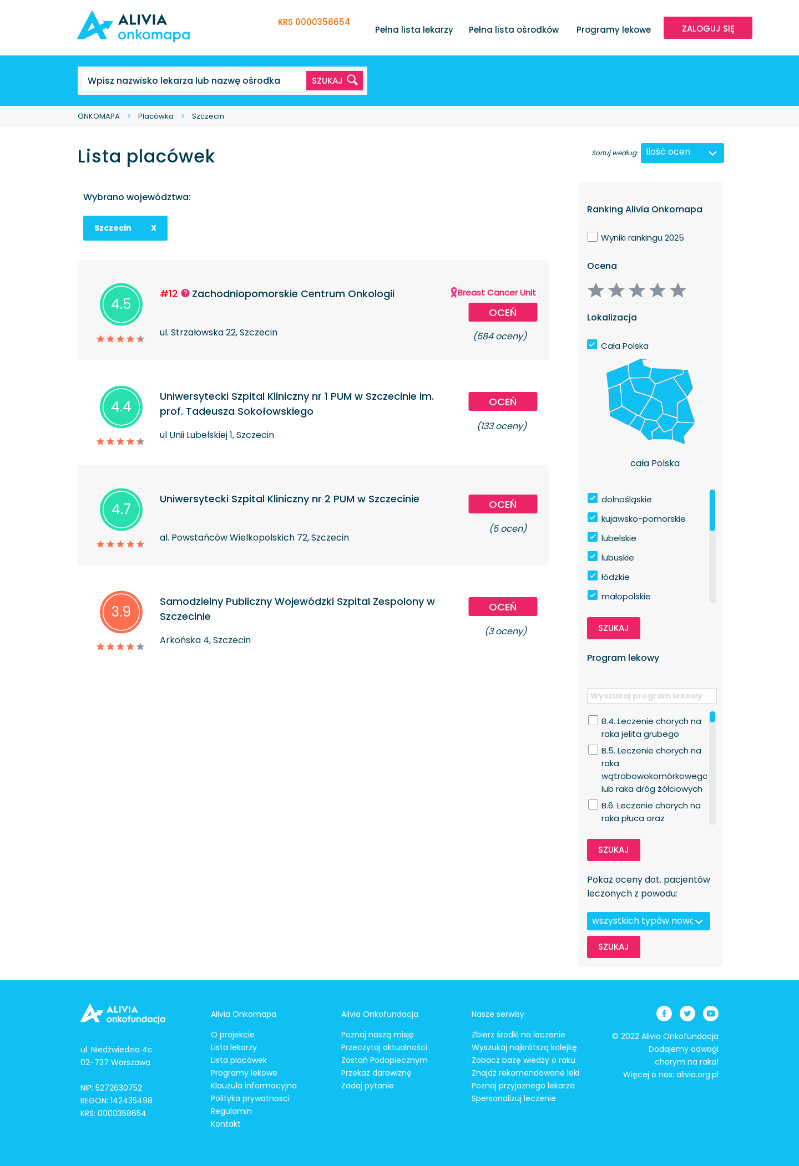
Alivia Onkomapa (243, 1014)
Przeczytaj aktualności (384, 1047)
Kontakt (226, 1123)
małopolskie (626, 596)
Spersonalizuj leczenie (514, 1098)
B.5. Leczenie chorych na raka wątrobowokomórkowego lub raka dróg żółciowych (654, 751)
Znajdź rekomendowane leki (525, 1072)
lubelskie (618, 538)
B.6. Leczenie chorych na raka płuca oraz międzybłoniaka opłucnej (652, 806)
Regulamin (231, 1111)
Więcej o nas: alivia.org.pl (671, 1074)
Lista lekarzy (234, 1047)
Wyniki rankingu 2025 (642, 237)
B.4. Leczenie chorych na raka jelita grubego (651, 721)
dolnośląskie (626, 499)
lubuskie (617, 557)
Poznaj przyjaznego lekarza (523, 1085)
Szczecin (208, 116)
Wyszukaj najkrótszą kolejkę (524, 1047)
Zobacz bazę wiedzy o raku (523, 1060)
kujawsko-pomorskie (643, 519)
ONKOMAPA (99, 116)
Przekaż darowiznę (376, 1072)
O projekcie (233, 1034)
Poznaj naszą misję (377, 1034)
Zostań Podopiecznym (384, 1060)
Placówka (156, 116)
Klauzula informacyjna (254, 1085)
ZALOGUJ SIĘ (708, 28)
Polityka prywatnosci (250, 1098)
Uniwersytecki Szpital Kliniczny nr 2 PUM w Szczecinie (289, 499)
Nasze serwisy (498, 1014)
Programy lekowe (614, 29)
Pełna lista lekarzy (414, 29)
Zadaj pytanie (367, 1085)
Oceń (503, 312)
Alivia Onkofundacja (379, 1014)
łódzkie (615, 577)
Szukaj (613, 628)
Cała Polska (625, 346)
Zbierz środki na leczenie (518, 1034)
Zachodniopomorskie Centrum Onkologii (293, 294)
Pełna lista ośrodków (514, 29)
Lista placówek (239, 1060)
